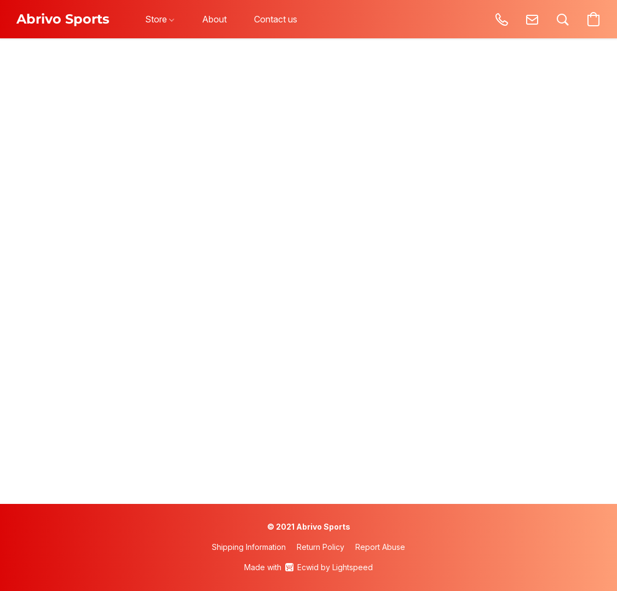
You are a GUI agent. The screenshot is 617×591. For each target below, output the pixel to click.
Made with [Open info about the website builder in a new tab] (308, 567)
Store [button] (159, 19)
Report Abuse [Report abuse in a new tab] (380, 547)
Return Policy (320, 547)
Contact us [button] (275, 19)
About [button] (214, 19)
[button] (62, 19)
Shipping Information (249, 547)
